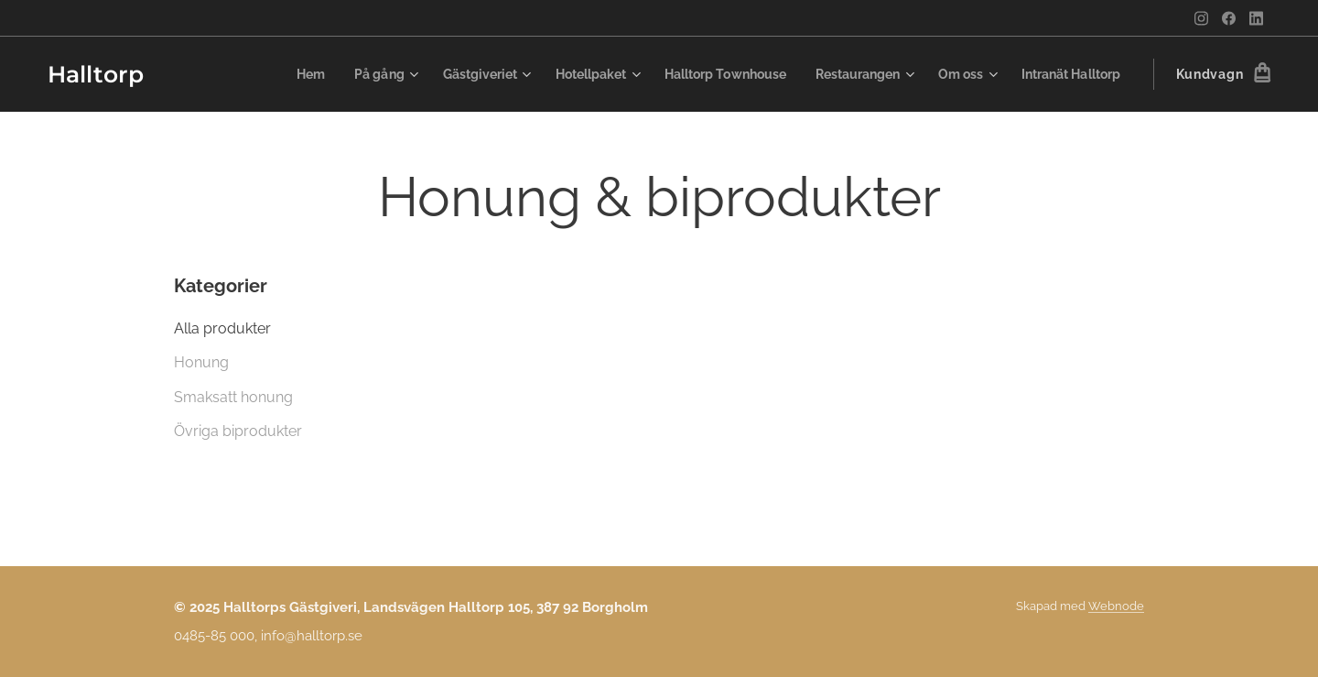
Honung (201, 362)
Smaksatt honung (233, 397)
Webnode (1116, 606)
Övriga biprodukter (238, 431)
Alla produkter (222, 328)
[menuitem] (338, 74)
